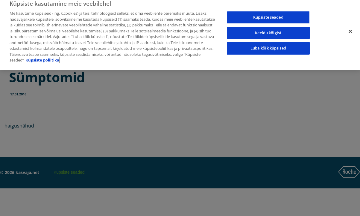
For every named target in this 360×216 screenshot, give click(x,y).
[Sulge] (350, 29)
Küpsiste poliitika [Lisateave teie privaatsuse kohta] (42, 57)
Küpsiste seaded (268, 14)
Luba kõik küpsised (268, 45)
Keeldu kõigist (268, 30)
